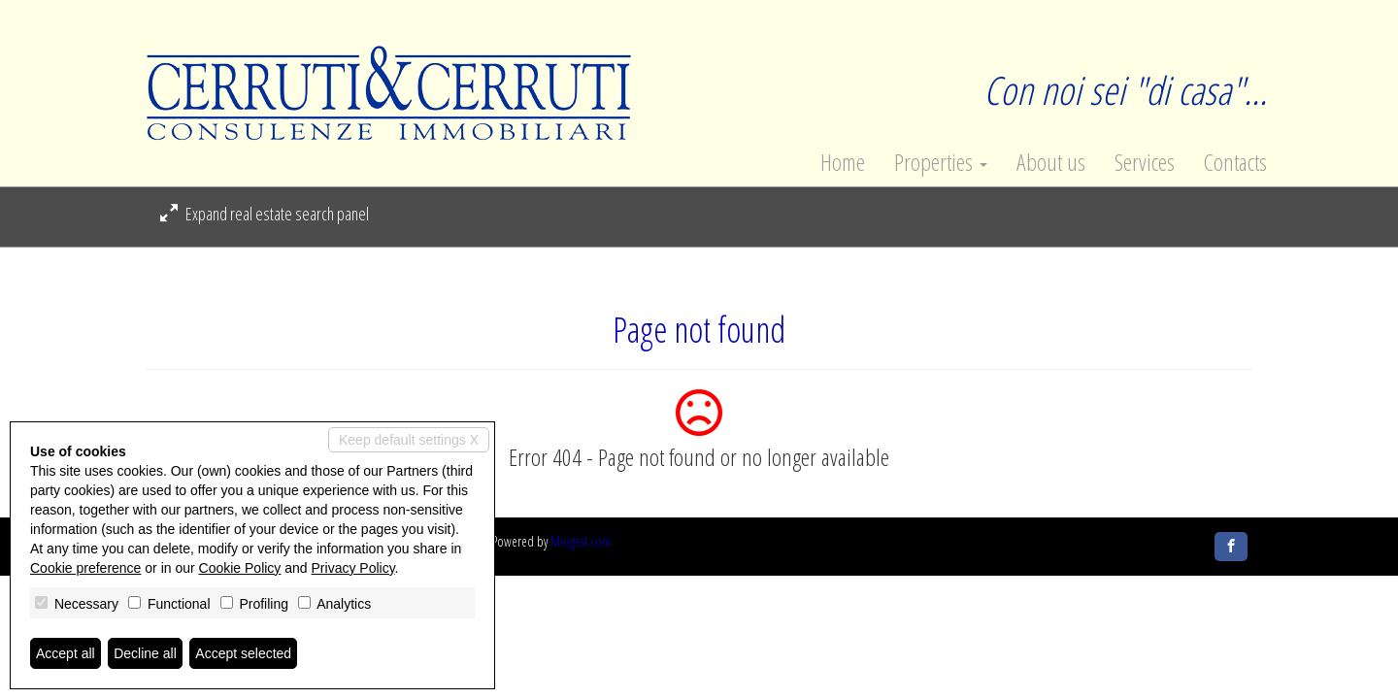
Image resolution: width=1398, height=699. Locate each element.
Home (842, 162)
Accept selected (243, 653)
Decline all (145, 653)
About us (1050, 162)
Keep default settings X (409, 440)
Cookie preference (85, 568)
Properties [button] (940, 162)
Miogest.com (580, 541)
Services (1145, 162)
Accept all (65, 653)
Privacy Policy (353, 568)
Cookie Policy (240, 568)
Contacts (1235, 162)
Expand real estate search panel (264, 213)
